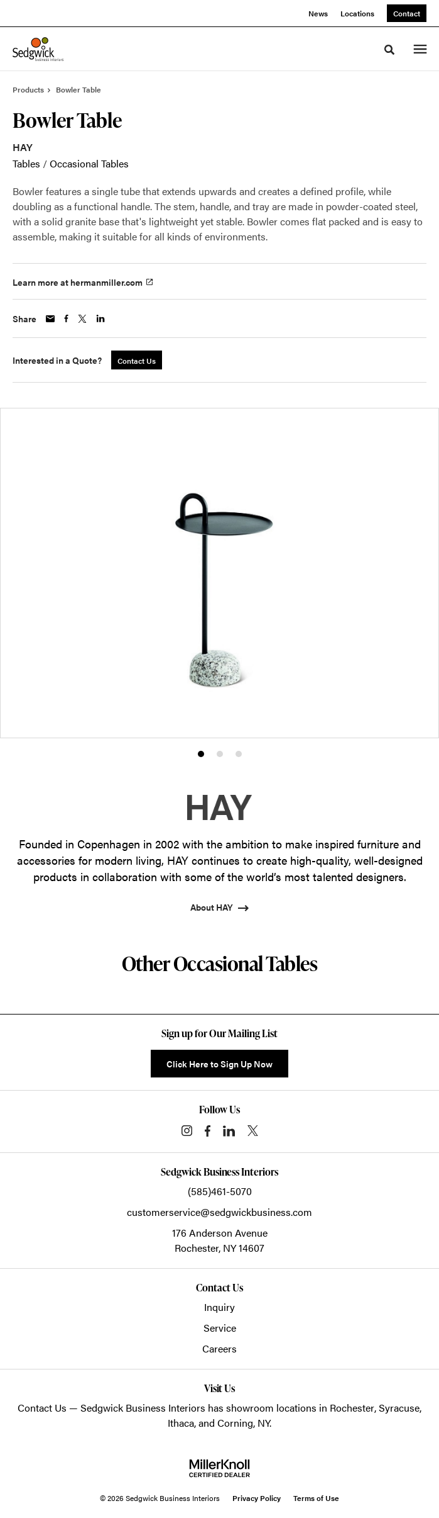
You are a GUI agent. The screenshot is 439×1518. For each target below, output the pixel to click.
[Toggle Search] (389, 50)
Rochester (352, 1407)
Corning (235, 1422)
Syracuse (399, 1407)
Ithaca (181, 1422)
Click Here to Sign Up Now (219, 1063)
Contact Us (42, 1407)
